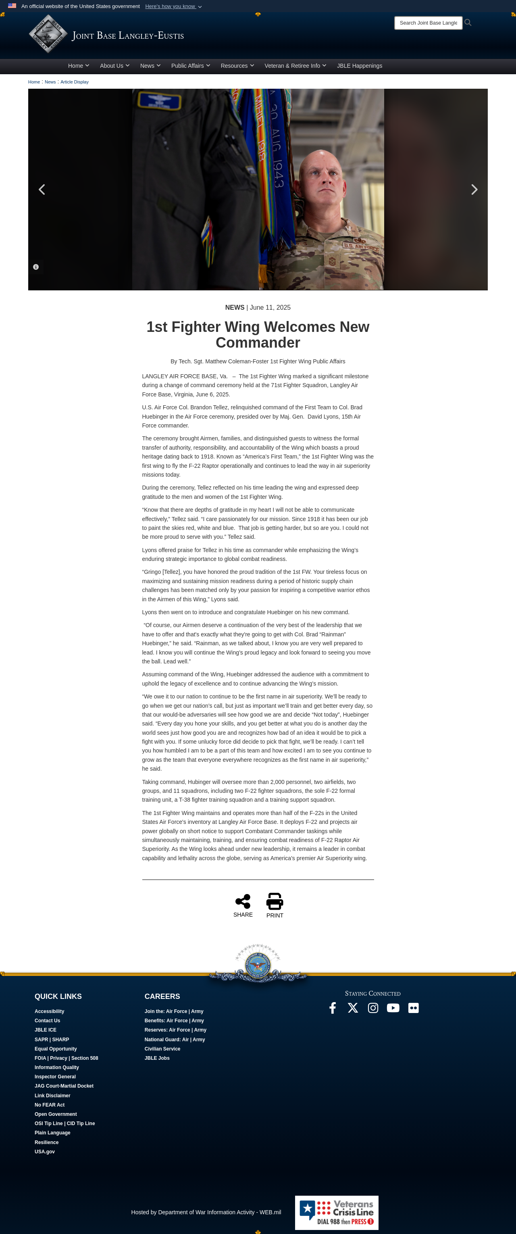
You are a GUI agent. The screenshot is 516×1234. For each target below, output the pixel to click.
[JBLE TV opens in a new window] (393, 1010)
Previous (42, 189)
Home (78, 66)
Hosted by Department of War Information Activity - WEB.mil (206, 1212)
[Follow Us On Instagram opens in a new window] (373, 1010)
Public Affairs (190, 66)
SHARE (243, 905)
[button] (174, 6)
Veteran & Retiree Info (296, 66)
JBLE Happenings (359, 66)
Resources (237, 66)
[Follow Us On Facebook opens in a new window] (332, 1010)
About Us (115, 66)
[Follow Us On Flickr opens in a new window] (413, 1010)
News (150, 66)
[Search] (428, 23)
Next (474, 189)
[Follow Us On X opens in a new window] (353, 1010)
